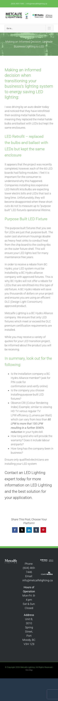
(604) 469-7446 (17, 4)
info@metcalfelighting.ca (36, 4)
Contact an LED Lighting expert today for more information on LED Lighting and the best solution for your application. (28, 485)
